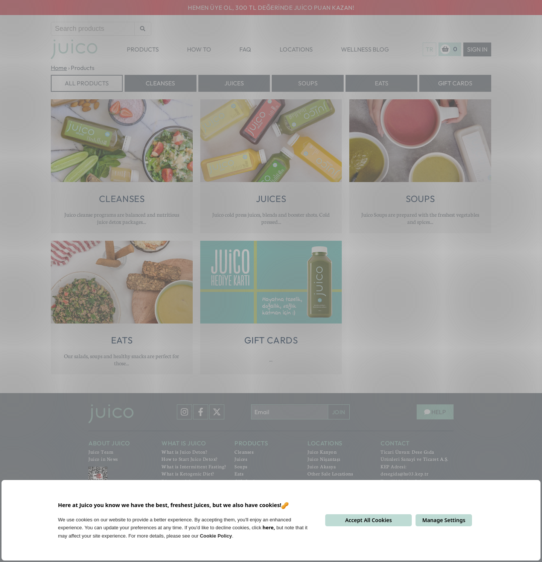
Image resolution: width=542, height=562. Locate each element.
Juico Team (100, 452)
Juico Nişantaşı (324, 459)
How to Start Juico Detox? (189, 459)
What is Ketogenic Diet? (187, 474)
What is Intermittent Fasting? (193, 466)
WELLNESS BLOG (365, 49)
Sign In (477, 49)
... (271, 359)
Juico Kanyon (322, 452)
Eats (381, 83)
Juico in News (103, 459)
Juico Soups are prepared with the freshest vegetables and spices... (420, 218)
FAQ (245, 49)
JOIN (339, 412)
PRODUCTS (143, 49)
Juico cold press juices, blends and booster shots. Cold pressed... (271, 218)
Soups (308, 83)
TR (429, 49)
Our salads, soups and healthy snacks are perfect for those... (121, 359)
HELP (435, 412)
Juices (234, 83)
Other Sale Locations (330, 474)
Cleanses (160, 83)
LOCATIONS (296, 49)
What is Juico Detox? (184, 452)
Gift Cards (455, 83)
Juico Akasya (322, 466)
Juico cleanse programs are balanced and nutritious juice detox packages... (121, 218)
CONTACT (395, 443)
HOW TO (199, 49)
